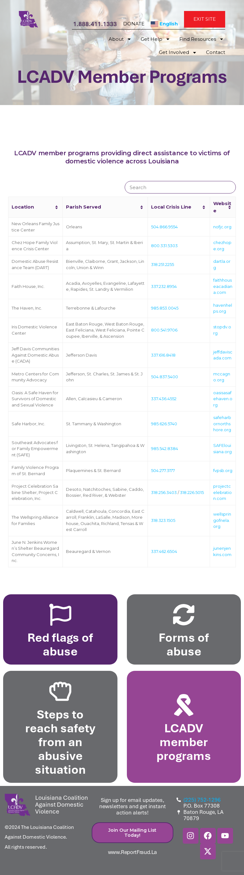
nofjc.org (222, 226)
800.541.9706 (164, 329)
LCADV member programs (183, 741)
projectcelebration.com (222, 492)
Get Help (155, 39)
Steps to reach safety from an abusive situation (60, 742)
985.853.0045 (164, 307)
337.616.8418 (163, 355)
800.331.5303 (164, 245)
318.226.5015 (192, 492)
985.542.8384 (164, 448)
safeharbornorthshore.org (222, 423)
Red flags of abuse (60, 644)
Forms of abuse (184, 644)
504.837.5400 (164, 376)
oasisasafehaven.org (222, 398)
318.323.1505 (163, 520)
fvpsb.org (222, 470)
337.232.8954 (164, 286)
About (120, 39)
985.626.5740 (164, 423)
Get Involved (178, 52)
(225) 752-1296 (202, 800)
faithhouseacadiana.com (222, 286)
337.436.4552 (163, 398)
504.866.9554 (164, 226)
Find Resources (201, 39)
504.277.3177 (163, 470)
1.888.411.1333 (95, 24)
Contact (215, 53)
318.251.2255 (162, 264)
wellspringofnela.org (222, 520)
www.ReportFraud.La (132, 852)
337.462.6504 (164, 551)
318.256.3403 (164, 492)
